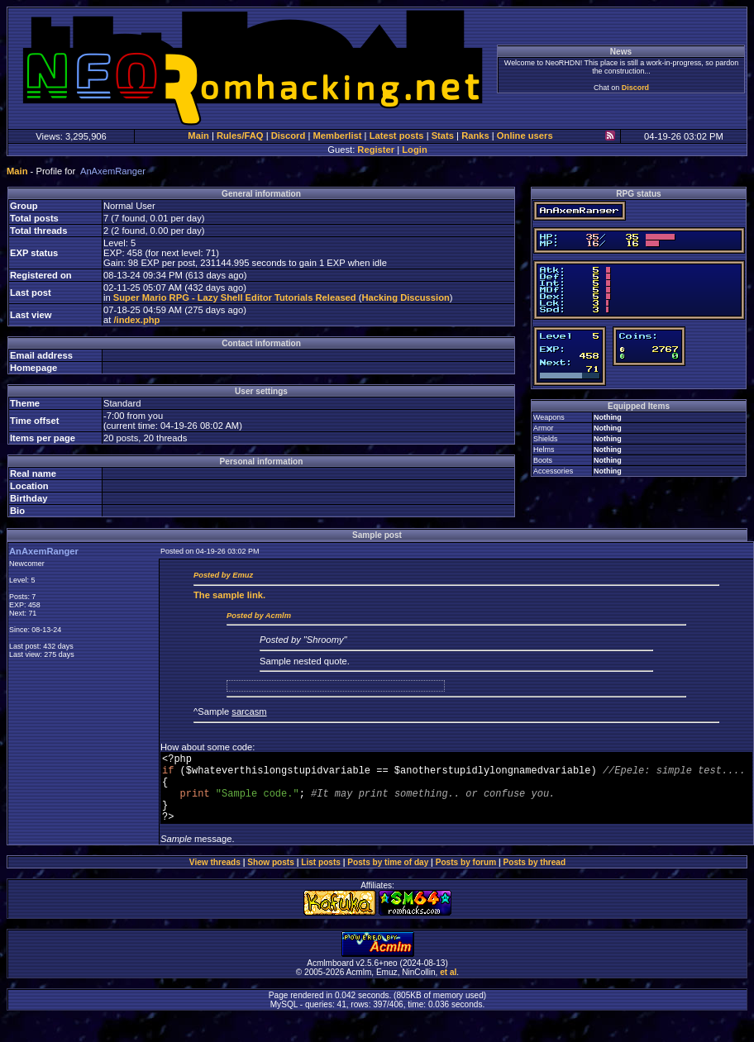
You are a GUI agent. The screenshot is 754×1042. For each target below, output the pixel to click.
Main (198, 135)
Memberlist (337, 135)
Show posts (270, 877)
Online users (525, 135)
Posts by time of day (387, 877)
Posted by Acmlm (259, 615)
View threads (215, 877)
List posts (321, 877)
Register (375, 150)
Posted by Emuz (223, 575)
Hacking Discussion (406, 297)
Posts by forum (466, 877)
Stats (443, 135)
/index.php (136, 320)
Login (414, 150)
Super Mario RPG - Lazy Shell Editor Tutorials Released (234, 297)
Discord (635, 87)
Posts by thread (534, 877)
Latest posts (397, 135)
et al (448, 987)
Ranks (475, 135)
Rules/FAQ (240, 135)
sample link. (229, 595)
